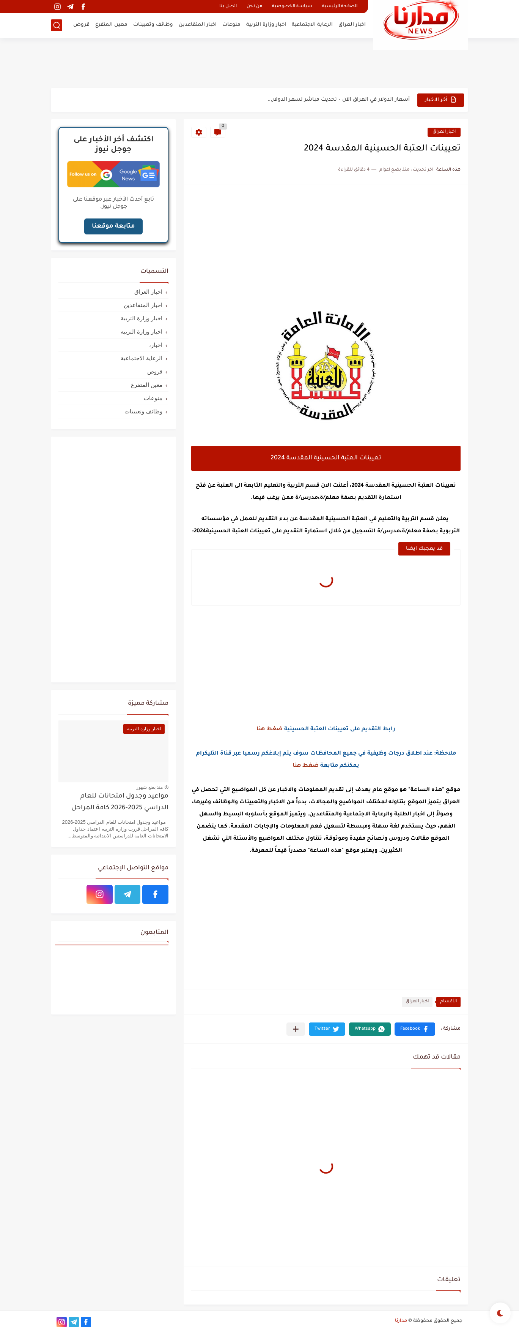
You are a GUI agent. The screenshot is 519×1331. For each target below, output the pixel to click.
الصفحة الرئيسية (339, 6)
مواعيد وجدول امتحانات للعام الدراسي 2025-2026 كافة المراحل (119, 802)
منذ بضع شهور (149, 787)
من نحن (254, 6)
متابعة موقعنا (113, 226)
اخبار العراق (352, 25)
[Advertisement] (259, 63)
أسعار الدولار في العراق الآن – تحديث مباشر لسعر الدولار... (338, 100)
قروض (81, 25)
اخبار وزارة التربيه (141, 331)
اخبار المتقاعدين (198, 25)
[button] (415, 1029)
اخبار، (155, 345)
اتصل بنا (228, 6)
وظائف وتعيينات (153, 25)
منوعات (231, 25)
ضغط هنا (269, 729)
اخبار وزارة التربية (266, 25)
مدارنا (401, 1321)
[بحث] (56, 25)
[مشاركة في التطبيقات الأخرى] (295, 1029)
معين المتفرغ (111, 25)
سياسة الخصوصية (292, 6)
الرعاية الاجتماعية (312, 25)
